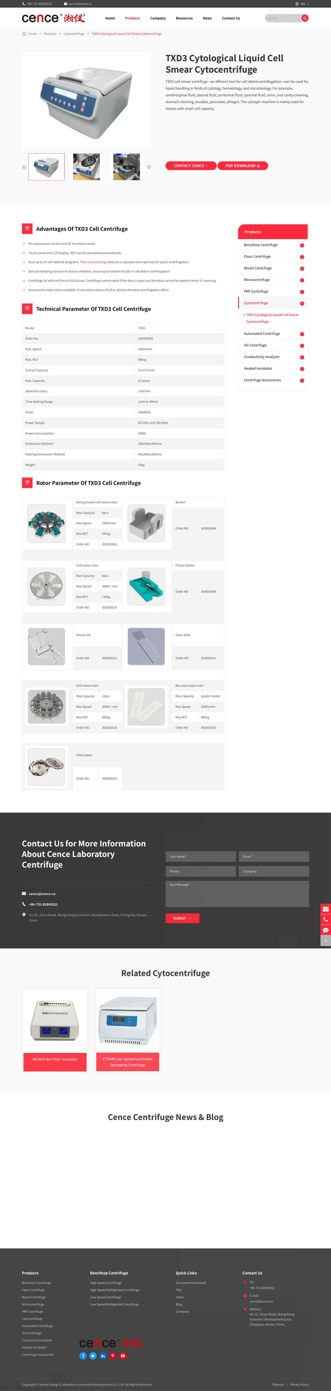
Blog (179, 1304)
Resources (184, 18)
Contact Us (231, 18)
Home (110, 18)
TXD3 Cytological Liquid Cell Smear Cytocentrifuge (127, 33)
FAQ (179, 1290)
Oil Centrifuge (255, 345)
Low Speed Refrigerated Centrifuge (114, 1304)
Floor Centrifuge (257, 256)
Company (158, 18)
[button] (24, 167)
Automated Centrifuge (262, 333)
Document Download (191, 1283)
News (207, 18)
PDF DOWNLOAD (243, 165)
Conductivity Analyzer (262, 356)
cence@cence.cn (80, 3)
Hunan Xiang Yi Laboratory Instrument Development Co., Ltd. (82, 1384)
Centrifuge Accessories (262, 379)
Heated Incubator (258, 368)
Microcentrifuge (257, 279)
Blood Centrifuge (258, 268)
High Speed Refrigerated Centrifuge (115, 1290)
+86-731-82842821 (39, 3)
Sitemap (278, 1384)
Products (132, 18)
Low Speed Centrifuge (105, 1297)
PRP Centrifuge (256, 291)
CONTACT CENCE (191, 165)
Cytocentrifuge (74, 33)
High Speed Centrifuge (106, 1283)
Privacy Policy (299, 1384)
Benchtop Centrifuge (261, 244)
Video (180, 1297)
